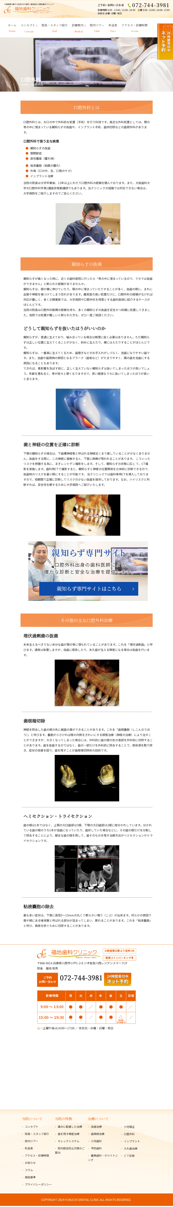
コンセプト (28, 26)
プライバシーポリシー (38, 1185)
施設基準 (30, 1178)
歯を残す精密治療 (68, 1135)
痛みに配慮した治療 (70, 1128)
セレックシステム (68, 1142)
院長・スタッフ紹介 (55, 26)
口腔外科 (129, 1135)
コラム (29, 1171)
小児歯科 (96, 1142)
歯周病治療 (97, 1135)
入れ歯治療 (130, 1149)
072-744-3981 (81, 978)
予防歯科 (96, 1149)
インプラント (132, 1142)
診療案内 (77, 26)
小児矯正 (129, 1128)
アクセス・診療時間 (134, 26)
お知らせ (30, 1164)
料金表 (113, 26)
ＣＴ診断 (129, 1157)
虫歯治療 (96, 1128)
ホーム (12, 26)
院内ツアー (97, 26)
